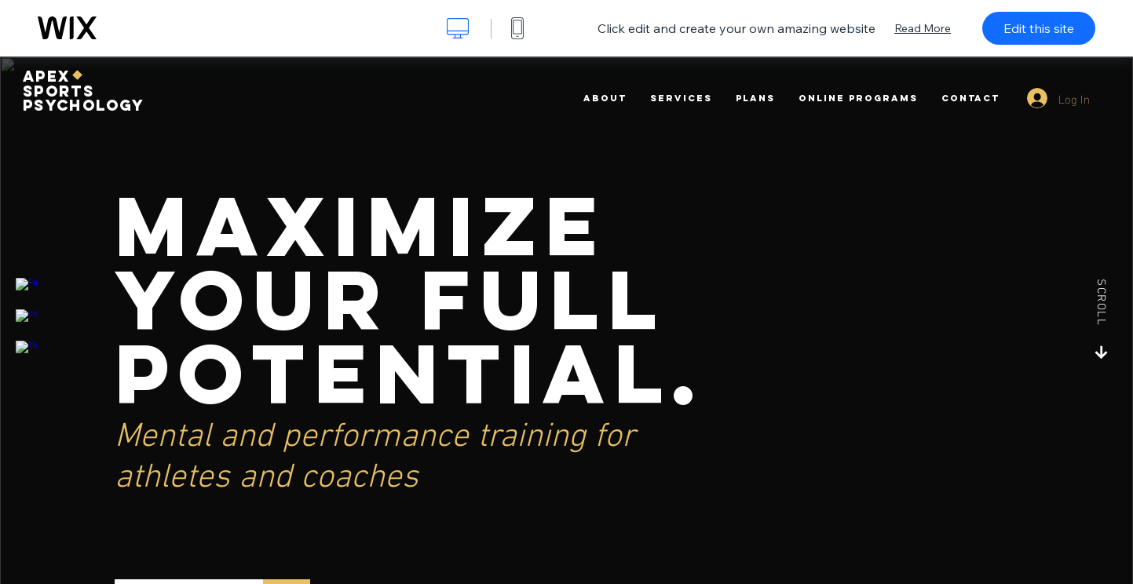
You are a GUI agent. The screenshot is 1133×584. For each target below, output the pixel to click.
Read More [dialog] (922, 28)
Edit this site (1038, 28)
